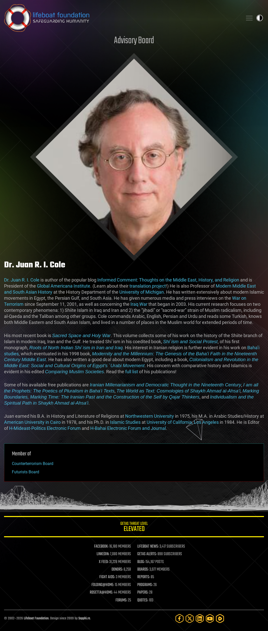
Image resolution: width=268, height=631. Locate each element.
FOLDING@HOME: (103, 585)
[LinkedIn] (200, 618)
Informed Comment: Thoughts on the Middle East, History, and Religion (168, 280)
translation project (147, 286)
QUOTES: (142, 600)
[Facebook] (179, 618)
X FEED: (103, 562)
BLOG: (141, 562)
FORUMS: (121, 600)
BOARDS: (143, 569)
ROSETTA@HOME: (101, 592)
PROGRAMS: (145, 585)
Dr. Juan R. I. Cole (21, 280)
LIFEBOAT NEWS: (148, 546)
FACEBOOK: (101, 546)
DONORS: (117, 569)
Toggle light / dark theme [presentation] (259, 18)
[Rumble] (220, 618)
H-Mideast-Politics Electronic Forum (45, 428)
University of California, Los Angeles (183, 422)
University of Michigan (141, 292)
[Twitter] (190, 618)
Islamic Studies (125, 422)
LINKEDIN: (103, 554)
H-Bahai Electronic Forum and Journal (128, 428)
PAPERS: (142, 592)
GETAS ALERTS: (147, 554)
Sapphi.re (84, 618)
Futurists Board (25, 472)
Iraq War (138, 304)
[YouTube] (210, 618)
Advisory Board (134, 41)
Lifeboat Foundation (36, 618)
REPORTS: (143, 577)
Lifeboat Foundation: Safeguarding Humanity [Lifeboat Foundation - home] (121, 18)
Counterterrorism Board (32, 463)
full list (131, 371)
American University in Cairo (32, 422)
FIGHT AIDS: (107, 577)
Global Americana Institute (63, 286)
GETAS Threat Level (134, 527)
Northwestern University (149, 416)
